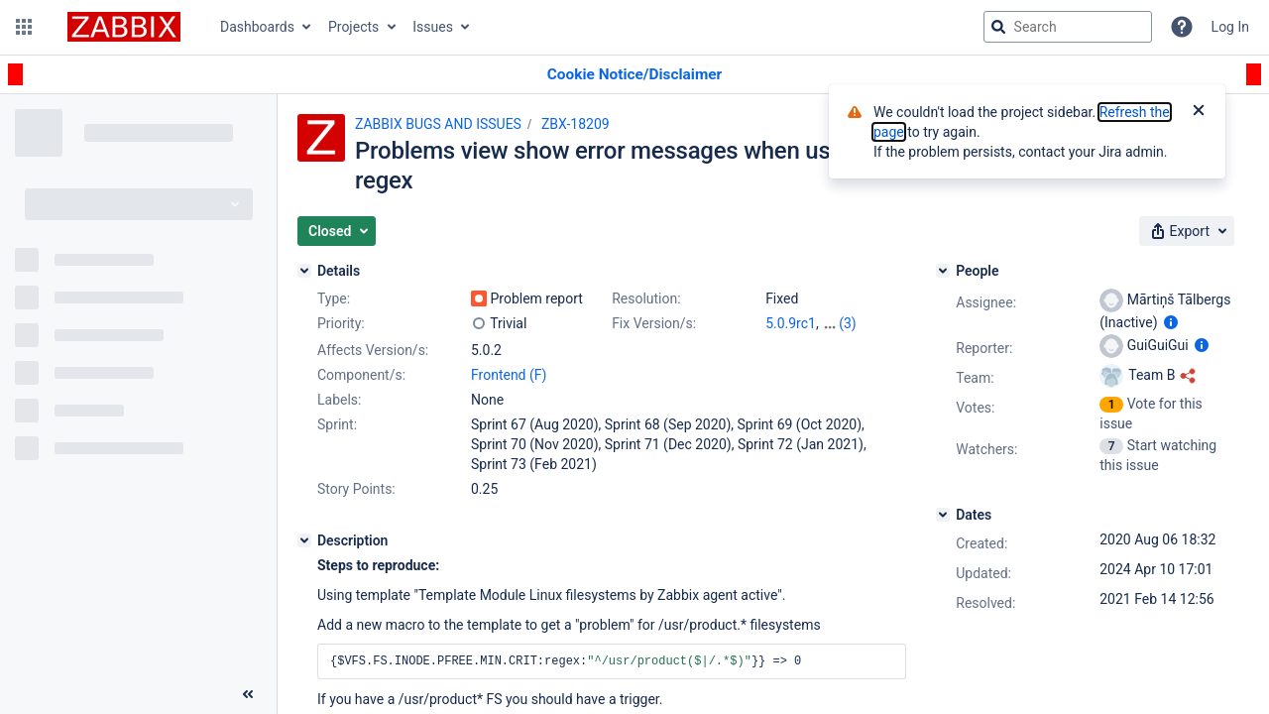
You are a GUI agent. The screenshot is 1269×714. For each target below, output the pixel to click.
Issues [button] (432, 27)
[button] (24, 27)
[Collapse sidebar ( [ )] (248, 694)
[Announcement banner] (634, 75)
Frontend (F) (508, 375)
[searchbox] (1067, 27)
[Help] (1182, 27)
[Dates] (943, 515)
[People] (943, 271)
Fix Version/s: (654, 323)
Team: (974, 378)
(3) (848, 323)
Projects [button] (353, 27)
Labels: (339, 400)
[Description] (304, 540)
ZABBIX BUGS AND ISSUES (438, 124)
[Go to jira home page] (124, 27)
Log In (1230, 27)
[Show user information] (1171, 322)
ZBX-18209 (575, 124)
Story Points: (356, 489)
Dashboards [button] (257, 27)
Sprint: (337, 424)
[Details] (304, 271)
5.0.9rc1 (790, 323)
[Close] (1199, 112)
